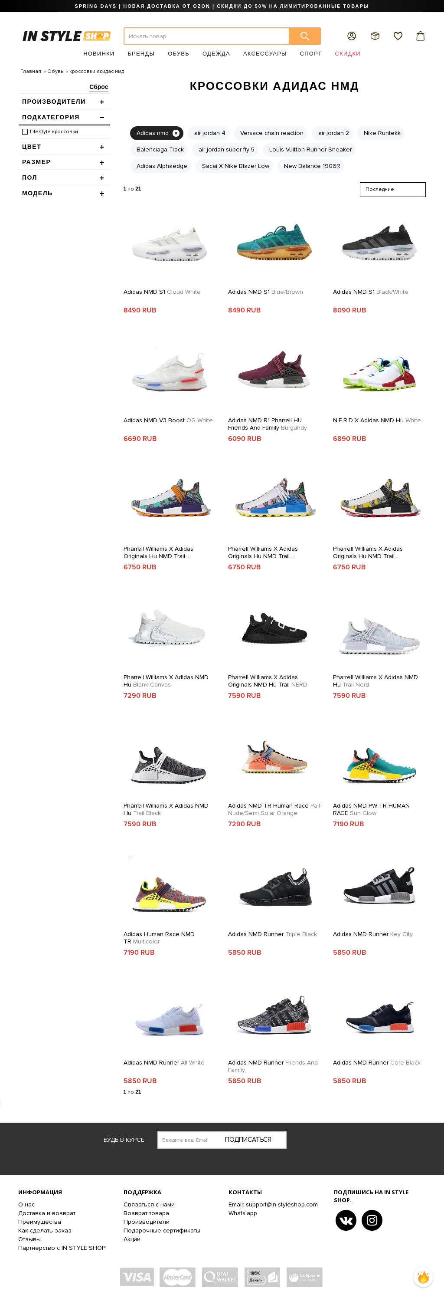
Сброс (98, 86)
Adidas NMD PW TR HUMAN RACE (371, 809)
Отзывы (29, 1239)
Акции (132, 1239)
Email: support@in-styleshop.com (273, 1204)
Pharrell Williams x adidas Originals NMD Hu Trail (267, 681)
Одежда (216, 53)
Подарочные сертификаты (162, 1230)
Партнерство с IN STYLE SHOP (61, 1248)
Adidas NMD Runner (272, 934)
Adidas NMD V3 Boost (168, 420)
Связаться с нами (149, 1204)
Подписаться (248, 1140)
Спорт (311, 53)
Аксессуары (265, 53)
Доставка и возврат (46, 1213)
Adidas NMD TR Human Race (274, 809)
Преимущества (39, 1222)
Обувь (178, 53)
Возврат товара (146, 1213)
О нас (26, 1204)
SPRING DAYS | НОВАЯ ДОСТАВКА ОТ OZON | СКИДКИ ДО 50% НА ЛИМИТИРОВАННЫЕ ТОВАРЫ (222, 6)
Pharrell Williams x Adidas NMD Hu (166, 681)
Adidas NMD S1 (162, 292)
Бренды (141, 53)
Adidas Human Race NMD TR (159, 937)
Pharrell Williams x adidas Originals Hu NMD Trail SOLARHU (158, 552)
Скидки (348, 53)
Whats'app (243, 1213)
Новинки (98, 53)
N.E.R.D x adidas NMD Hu (377, 420)
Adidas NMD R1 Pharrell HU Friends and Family (267, 424)
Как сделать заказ (45, 1230)
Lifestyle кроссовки (54, 131)
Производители (147, 1222)
